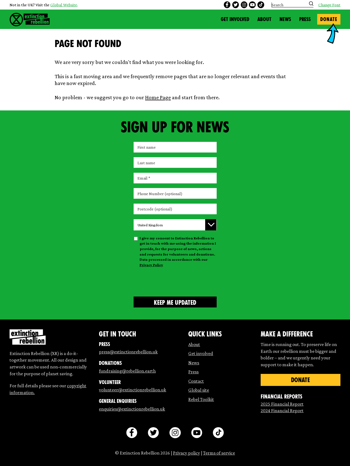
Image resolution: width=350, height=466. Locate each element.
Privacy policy (186, 453)
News (285, 19)
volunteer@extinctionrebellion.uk (132, 389)
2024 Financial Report (282, 410)
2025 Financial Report (282, 404)
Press (305, 19)
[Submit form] (175, 302)
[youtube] (252, 4)
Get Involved (235, 19)
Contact (196, 381)
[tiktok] (260, 4)
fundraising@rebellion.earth (127, 371)
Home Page (158, 97)
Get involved (200, 353)
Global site (198, 390)
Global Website (63, 4)
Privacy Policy (151, 265)
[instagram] (244, 4)
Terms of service (219, 453)
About (264, 19)
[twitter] (235, 4)
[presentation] (175, 281)
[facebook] (227, 4)
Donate (328, 19)
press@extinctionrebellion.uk (128, 351)
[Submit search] (311, 3)
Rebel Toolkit (201, 399)
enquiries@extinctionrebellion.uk (132, 409)
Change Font (329, 5)
